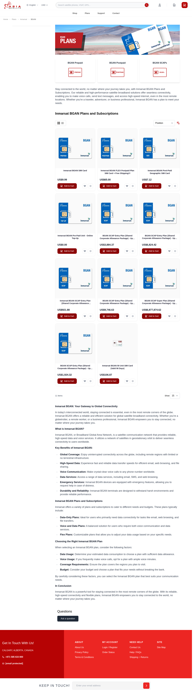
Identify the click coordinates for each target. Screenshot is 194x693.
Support (101, 13)
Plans (87, 13)
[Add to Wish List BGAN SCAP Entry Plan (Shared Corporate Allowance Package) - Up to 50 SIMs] (84, 381)
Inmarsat (23, 19)
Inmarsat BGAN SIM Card (75, 170)
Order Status (108, 652)
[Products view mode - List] (62, 123)
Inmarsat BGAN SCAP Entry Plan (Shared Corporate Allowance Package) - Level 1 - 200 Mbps (75, 302)
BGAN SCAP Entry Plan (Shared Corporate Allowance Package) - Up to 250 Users (117, 302)
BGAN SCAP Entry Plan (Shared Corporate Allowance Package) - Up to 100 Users (117, 237)
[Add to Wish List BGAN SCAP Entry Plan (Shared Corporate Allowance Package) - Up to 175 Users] (169, 251)
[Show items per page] (175, 396)
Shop (74, 13)
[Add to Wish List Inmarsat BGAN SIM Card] (84, 186)
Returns (144, 657)
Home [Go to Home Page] (5, 19)
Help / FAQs (135, 652)
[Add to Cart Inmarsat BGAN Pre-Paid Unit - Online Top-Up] (67, 251)
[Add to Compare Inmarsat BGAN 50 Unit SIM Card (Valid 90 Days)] (132, 381)
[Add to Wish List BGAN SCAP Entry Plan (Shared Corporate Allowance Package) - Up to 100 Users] (127, 251)
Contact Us (135, 647)
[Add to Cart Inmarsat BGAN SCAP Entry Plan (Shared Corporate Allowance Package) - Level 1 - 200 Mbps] (67, 316)
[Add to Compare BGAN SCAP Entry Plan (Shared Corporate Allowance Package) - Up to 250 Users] (132, 316)
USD (44, 5)
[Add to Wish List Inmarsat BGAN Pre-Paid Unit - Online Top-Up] (84, 251)
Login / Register (109, 647)
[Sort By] (164, 123)
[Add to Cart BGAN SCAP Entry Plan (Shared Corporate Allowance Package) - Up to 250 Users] (109, 316)
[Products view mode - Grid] (58, 123)
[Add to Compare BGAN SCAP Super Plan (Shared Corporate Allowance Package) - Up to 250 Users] (175, 316)
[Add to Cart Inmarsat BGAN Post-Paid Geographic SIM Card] (151, 186)
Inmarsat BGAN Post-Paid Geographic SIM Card (160, 171)
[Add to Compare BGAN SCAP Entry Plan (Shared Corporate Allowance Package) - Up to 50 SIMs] (90, 381)
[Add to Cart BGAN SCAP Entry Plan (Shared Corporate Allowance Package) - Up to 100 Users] (109, 251)
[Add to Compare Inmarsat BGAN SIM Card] (90, 186)
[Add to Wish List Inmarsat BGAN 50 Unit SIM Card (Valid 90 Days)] (127, 381)
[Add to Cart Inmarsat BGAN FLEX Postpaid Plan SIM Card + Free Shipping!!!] (109, 186)
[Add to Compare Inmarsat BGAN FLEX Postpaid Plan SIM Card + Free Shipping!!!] (132, 186)
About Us (79, 647)
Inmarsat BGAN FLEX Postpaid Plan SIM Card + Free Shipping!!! (117, 171)
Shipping (134, 657)
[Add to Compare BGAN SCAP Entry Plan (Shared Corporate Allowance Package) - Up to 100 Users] (132, 251)
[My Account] (159, 5)
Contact (116, 13)
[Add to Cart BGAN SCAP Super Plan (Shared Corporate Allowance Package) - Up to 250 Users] (151, 316)
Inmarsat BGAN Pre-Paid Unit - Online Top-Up (75, 237)
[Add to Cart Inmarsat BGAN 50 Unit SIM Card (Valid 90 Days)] (109, 381)
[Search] (147, 5)
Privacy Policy (81, 652)
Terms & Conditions (84, 657)
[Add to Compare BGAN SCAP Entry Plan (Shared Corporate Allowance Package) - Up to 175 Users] (175, 251)
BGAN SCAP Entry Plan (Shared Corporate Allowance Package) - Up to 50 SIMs (75, 367)
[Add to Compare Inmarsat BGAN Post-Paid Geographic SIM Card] (175, 186)
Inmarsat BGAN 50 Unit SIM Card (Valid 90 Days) (117, 367)
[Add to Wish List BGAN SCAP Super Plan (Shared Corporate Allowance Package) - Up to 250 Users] (169, 316)
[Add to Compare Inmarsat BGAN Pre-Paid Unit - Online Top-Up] (90, 251)
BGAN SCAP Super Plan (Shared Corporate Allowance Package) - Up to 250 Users (160, 302)
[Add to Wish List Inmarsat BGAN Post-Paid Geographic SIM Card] (169, 186)
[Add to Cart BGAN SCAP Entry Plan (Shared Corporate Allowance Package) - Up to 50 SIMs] (67, 381)
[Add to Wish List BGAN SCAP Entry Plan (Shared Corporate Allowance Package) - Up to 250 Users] (127, 316)
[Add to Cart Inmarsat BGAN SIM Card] (67, 186)
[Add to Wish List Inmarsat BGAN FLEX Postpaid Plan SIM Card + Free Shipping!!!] (127, 186)
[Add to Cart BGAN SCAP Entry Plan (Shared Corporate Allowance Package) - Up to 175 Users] (151, 251)
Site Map (161, 647)
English (32, 5)
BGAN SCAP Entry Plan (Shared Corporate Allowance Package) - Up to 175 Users (160, 237)
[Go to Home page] (12, 5)
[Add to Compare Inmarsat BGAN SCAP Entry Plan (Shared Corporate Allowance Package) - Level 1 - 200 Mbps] (90, 316)
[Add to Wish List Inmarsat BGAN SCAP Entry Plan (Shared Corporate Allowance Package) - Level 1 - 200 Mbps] (84, 316)
